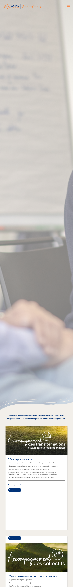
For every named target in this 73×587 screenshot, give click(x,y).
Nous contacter (14, 490)
